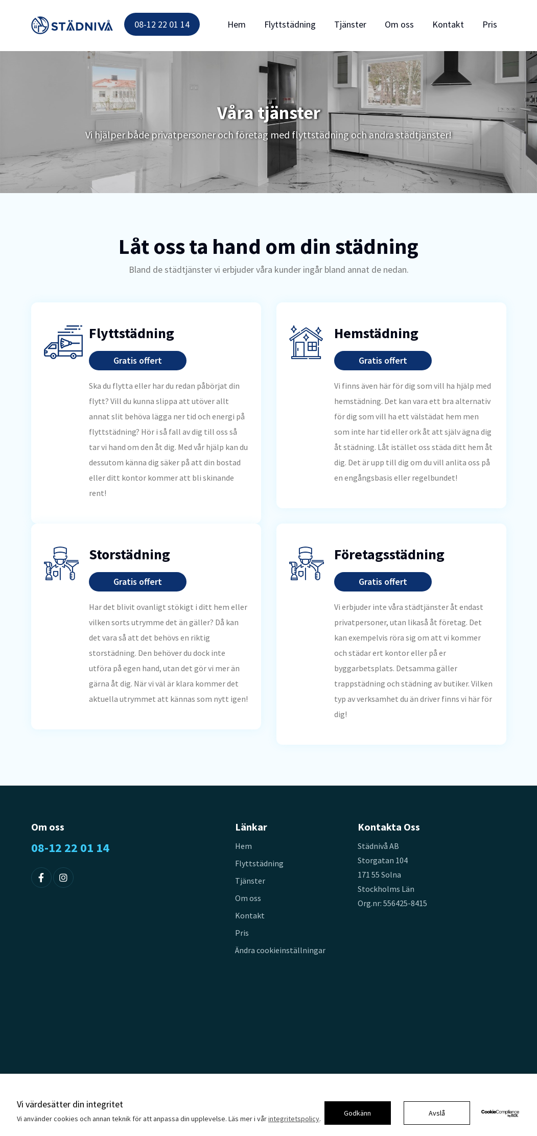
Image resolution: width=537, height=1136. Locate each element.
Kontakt (448, 24)
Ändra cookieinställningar (280, 950)
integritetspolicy (293, 1118)
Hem (236, 24)
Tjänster (350, 24)
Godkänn (357, 1113)
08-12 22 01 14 (162, 24)
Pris (489, 24)
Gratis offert (137, 360)
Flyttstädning (290, 24)
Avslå (437, 1113)
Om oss (399, 24)
